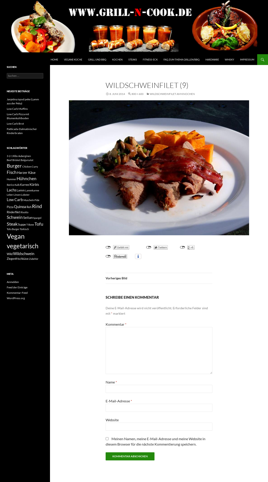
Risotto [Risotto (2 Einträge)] (24, 212)
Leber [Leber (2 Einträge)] (10, 194)
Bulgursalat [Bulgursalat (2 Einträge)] (27, 160)
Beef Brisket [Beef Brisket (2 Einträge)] (13, 160)
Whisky (229, 59)
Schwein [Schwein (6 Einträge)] (15, 217)
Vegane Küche (73, 59)
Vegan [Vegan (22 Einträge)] (16, 236)
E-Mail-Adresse (119, 401)
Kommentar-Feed (17, 292)
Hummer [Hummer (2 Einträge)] (11, 179)
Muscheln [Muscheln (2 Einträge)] (28, 200)
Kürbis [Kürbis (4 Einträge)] (34, 184)
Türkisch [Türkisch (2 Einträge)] (24, 229)
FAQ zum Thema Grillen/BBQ (182, 59)
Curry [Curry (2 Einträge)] (35, 166)
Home (54, 59)
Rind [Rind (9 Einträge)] (37, 206)
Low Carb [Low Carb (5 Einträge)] (15, 199)
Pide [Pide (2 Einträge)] (36, 200)
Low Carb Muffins (17, 108)
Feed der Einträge (17, 287)
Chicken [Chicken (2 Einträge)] (26, 166)
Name (111, 382)
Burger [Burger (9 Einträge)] (14, 166)
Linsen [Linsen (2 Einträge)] (17, 194)
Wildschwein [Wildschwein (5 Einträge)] (23, 253)
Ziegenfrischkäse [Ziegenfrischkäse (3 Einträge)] (18, 258)
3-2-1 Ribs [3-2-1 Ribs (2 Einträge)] (12, 156)
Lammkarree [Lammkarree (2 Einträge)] (32, 190)
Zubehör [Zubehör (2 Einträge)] (33, 258)
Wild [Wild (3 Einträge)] (10, 254)
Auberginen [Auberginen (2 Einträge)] (24, 156)
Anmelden (13, 282)
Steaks (132, 59)
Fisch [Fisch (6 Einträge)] (12, 172)
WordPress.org (16, 298)
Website (112, 420)
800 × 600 (137, 94)
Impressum (247, 59)
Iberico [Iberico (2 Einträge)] (10, 184)
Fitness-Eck (150, 59)
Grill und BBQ (97, 59)
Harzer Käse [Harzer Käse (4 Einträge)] (26, 172)
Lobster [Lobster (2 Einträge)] (25, 194)
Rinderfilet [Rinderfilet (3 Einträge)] (13, 212)
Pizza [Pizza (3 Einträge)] (10, 207)
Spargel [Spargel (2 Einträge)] (37, 217)
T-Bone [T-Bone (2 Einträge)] (30, 224)
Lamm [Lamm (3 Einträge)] (21, 190)
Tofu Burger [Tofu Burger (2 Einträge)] (13, 229)
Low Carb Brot (15, 123)
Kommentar (116, 324)
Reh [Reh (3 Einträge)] (29, 207)
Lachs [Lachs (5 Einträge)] (11, 190)
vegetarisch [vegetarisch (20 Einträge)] (23, 246)
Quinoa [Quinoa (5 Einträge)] (20, 206)
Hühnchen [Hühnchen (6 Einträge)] (26, 178)
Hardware (212, 59)
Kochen (117, 59)
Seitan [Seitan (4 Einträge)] (28, 217)
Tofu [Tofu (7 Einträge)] (38, 223)
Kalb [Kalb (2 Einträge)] (17, 184)
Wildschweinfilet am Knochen (172, 94)
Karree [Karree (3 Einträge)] (24, 184)
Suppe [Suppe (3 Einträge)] (22, 224)
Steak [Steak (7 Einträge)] (12, 223)
